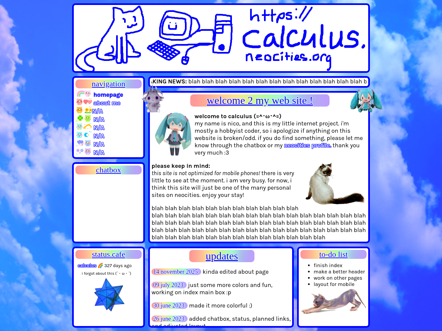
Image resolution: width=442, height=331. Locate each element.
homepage (99, 94)
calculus (87, 265)
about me (97, 103)
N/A (89, 111)
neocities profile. (307, 145)
